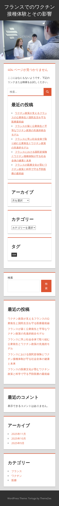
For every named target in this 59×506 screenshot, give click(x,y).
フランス (16, 471)
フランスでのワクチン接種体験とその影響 (29, 10)
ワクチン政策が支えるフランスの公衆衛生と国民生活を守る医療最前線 (29, 117)
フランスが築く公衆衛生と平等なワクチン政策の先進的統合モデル (29, 130)
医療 (14, 480)
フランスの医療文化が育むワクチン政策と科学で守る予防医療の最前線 (29, 169)
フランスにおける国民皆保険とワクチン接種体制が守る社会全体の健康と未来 (29, 156)
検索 (10, 277)
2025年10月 (18, 438)
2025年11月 (18, 434)
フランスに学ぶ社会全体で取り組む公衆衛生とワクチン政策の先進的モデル (29, 143)
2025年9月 (17, 443)
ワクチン (16, 476)
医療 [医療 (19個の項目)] (14, 254)
